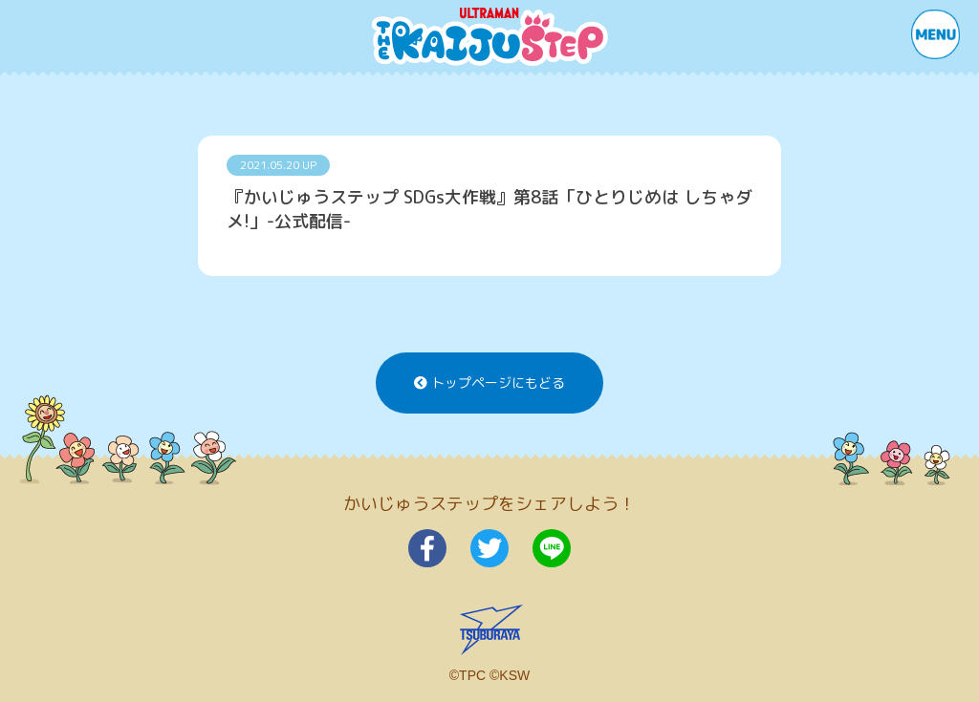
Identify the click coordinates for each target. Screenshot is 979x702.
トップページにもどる (489, 382)
